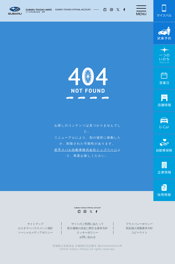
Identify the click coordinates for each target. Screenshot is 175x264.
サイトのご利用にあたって (87, 224)
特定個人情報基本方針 (139, 228)
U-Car (164, 123)
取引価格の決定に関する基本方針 (87, 228)
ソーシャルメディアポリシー (35, 232)
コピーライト (139, 232)
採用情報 (164, 190)
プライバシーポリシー (139, 224)
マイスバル (164, 11)
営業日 (164, 78)
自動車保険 (164, 145)
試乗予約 (164, 33)
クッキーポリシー (87, 232)
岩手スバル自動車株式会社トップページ (85, 149)
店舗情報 (164, 100)
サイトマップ (35, 224)
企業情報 (164, 168)
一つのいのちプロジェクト (164, 55)
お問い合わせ (87, 237)
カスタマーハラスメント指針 (35, 228)
